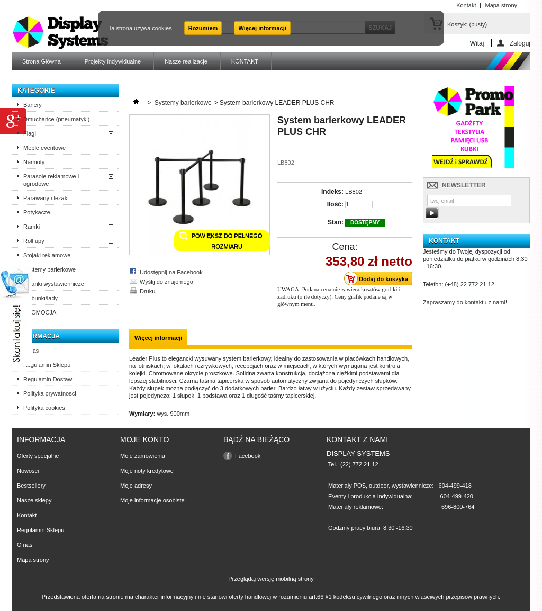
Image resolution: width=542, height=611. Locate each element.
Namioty (33, 162)
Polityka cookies (44, 408)
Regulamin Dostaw (47, 379)
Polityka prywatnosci (49, 393)
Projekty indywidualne (113, 61)
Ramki (31, 226)
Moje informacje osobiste (152, 500)
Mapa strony (33, 559)
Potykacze (36, 212)
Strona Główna (41, 61)
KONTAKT (244, 61)
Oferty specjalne (38, 456)
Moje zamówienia (142, 456)
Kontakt (27, 515)
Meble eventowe (44, 148)
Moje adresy (136, 485)
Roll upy (33, 241)
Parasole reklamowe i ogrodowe (51, 180)
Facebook (247, 456)
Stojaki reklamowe (46, 255)
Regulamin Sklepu (46, 365)
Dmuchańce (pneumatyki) (56, 119)
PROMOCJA (39, 312)
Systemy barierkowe (49, 269)
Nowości (28, 471)
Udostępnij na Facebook (171, 272)
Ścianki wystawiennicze (53, 284)
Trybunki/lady (40, 298)
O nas (31, 350)
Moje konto (144, 439)
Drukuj (148, 291)
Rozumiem (203, 28)
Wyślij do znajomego (166, 281)
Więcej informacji (262, 28)
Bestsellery (31, 485)
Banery (32, 105)
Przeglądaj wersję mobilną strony (270, 579)
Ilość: (335, 204)
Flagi (29, 133)
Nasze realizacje (186, 61)
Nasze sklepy (34, 500)
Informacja (38, 336)
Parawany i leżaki (46, 198)
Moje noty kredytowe (147, 471)
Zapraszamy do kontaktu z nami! (465, 302)
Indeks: (332, 191)
